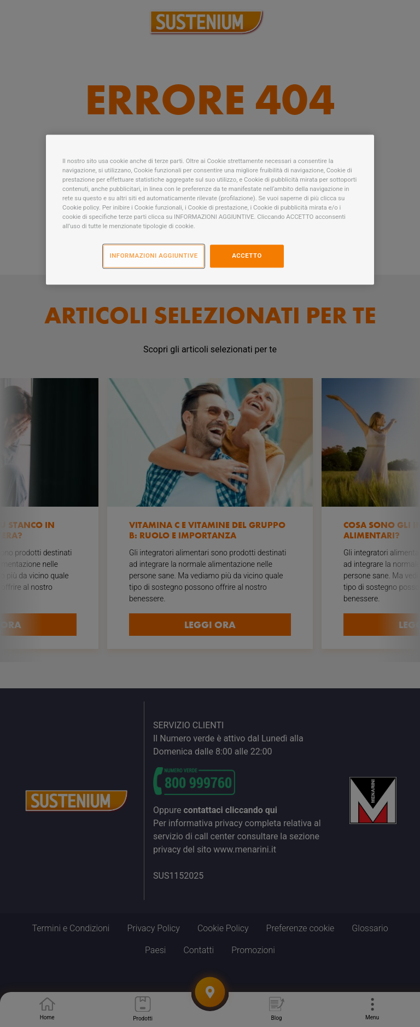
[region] (210, 210)
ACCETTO (247, 255)
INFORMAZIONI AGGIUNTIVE (153, 255)
